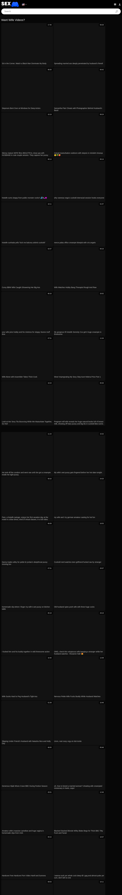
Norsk (8, 865)
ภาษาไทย (16, 865)
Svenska (19, 869)
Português (97, 865)
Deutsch (63, 869)
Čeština (67, 865)
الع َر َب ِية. (86, 865)
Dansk (49, 865)
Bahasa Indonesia (42, 869)
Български (74, 869)
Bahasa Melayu (31, 873)
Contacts (61, 892)
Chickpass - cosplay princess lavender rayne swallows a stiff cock (33, 768)
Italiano (55, 869)
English (42, 873)
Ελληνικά (58, 865)
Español (94, 869)
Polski (113, 865)
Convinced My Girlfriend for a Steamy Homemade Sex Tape (31, 736)
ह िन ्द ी (110, 869)
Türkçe (50, 873)
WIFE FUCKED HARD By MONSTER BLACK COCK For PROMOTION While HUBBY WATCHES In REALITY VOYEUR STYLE (39, 786)
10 (90, 486)
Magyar (76, 865)
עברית (105, 865)
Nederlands (60, 873)
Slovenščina (73, 873)
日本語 (33, 865)
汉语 (101, 869)
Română (10, 869)
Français (84, 869)
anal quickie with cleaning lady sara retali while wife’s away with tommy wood (38, 743)
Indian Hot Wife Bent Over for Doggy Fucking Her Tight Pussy (31, 751)
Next (99, 486)
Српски (94, 873)
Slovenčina (84, 873)
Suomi (41, 865)
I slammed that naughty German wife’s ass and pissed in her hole (33, 729)
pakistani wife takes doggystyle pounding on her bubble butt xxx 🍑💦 (35, 714)
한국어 (25, 865)
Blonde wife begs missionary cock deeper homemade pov (30, 721)
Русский (29, 869)
